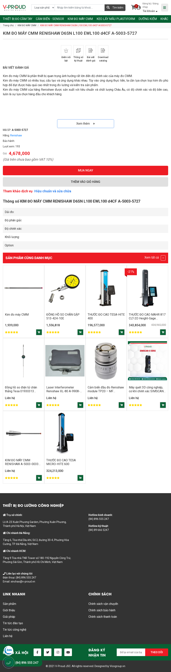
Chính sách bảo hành (101, 610)
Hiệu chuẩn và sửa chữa (52, 191)
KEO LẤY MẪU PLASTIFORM (116, 19)
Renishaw (16, 135)
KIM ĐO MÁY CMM (80, 19)
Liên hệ (7, 636)
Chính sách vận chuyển (103, 604)
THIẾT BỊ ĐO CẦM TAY (17, 19)
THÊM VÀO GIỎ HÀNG (85, 182)
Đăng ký (147, 3)
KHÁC (164, 19)
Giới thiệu (9, 610)
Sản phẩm (9, 604)
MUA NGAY (85, 170)
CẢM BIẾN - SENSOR (50, 19)
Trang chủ (8, 25)
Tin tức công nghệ (14, 629)
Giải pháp (9, 617)
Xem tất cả (154, 258)
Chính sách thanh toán (102, 617)
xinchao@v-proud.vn (23, 581)
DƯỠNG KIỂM (148, 19)
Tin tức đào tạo (13, 623)
